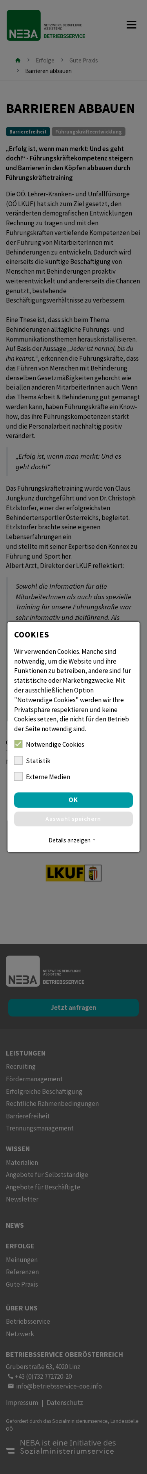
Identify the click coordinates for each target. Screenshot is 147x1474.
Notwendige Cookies (49, 744)
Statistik (32, 760)
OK (73, 800)
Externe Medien (42, 776)
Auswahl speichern (74, 818)
